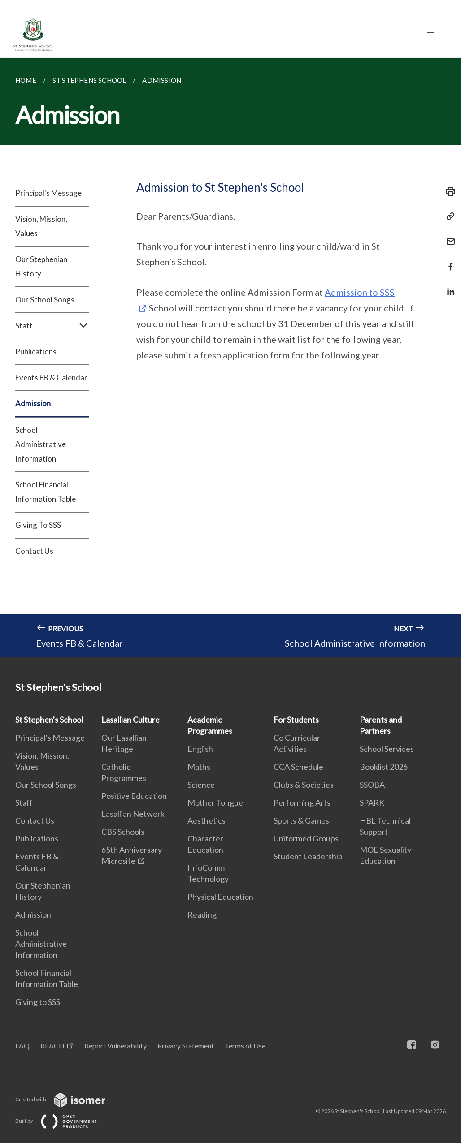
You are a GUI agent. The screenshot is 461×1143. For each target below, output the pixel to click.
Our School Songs (44, 299)
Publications (36, 351)
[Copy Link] (448, 216)
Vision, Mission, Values (41, 226)
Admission (33, 403)
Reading (202, 914)
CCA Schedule (298, 767)
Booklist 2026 (384, 767)
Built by (63, 1120)
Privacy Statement (185, 1045)
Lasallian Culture (130, 720)
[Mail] (448, 236)
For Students (296, 720)
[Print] (448, 191)
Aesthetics (206, 820)
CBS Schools (122, 832)
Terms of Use (245, 1045)
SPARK (372, 802)
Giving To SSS (38, 525)
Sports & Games (301, 820)
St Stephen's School (49, 720)
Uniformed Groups (306, 838)
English (200, 749)
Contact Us (34, 551)
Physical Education (220, 896)
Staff (52, 326)
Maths (198, 767)
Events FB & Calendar (51, 377)
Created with (67, 1099)
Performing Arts (302, 802)
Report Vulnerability (115, 1045)
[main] (230, 357)
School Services (387, 749)
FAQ (22, 1045)
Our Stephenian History (41, 266)
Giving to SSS (37, 1002)
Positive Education (134, 796)
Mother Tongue (215, 802)
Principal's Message (48, 193)
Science (201, 784)
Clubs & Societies (304, 784)
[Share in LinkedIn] (448, 286)
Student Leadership (308, 856)
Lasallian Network (133, 814)
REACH (52, 1045)
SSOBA (372, 784)
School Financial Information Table (45, 492)
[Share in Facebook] (448, 261)
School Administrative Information (40, 444)
